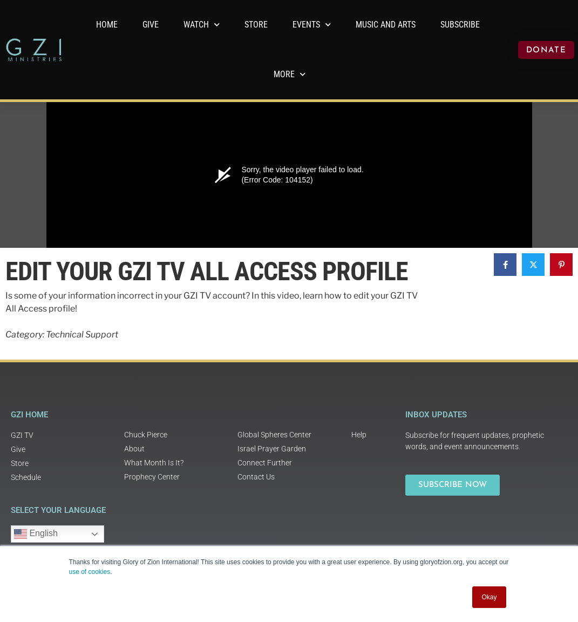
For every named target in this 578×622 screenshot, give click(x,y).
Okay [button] (489, 597)
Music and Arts (386, 24)
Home (107, 24)
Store (256, 24)
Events (312, 24)
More (289, 74)
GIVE (150, 24)
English (36, 534)
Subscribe (460, 24)
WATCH (201, 24)
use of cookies (90, 572)
